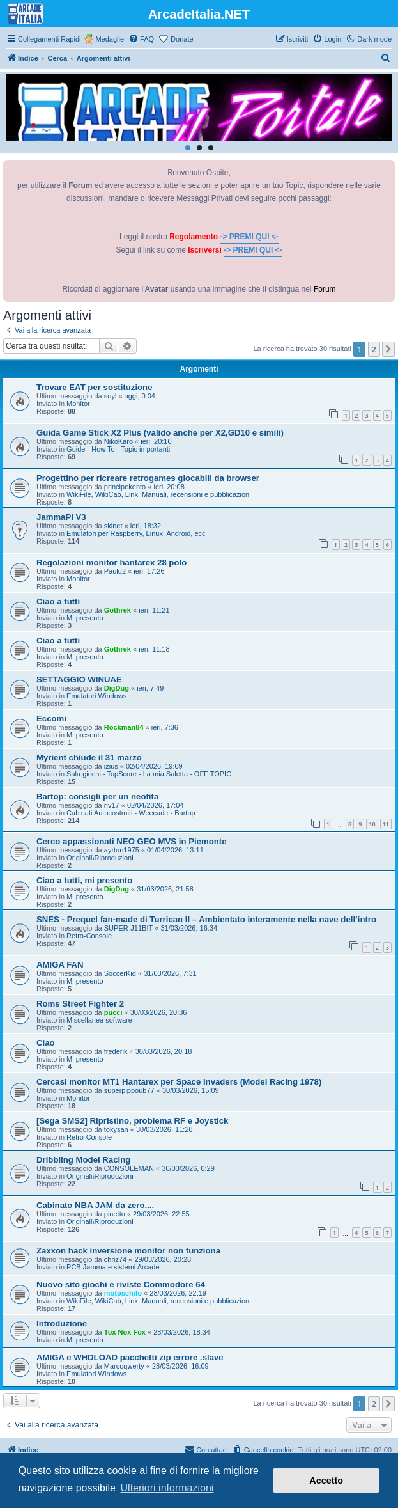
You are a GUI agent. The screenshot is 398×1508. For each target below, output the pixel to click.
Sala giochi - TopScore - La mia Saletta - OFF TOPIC (148, 774)
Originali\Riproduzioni (100, 857)
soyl (110, 396)
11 (386, 824)
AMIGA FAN (60, 965)
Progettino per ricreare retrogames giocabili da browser (147, 478)
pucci (113, 1012)
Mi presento (84, 618)
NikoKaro (118, 441)
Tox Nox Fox (125, 1332)
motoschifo (123, 1293)
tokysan (116, 1129)
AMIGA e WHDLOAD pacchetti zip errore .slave (130, 1357)
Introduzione (61, 1323)
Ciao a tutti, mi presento (84, 880)
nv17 (111, 805)
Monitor (78, 403)
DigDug (116, 688)
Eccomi (51, 718)
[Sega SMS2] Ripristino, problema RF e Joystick (132, 1121)
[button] (388, 349)
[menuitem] (141, 39)
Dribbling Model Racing (83, 1160)
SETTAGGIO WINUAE (79, 679)
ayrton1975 (121, 850)
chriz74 (115, 1259)
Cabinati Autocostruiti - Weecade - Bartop (130, 813)
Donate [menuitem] (182, 39)
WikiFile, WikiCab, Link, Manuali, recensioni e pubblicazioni (158, 494)
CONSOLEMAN (129, 1168)
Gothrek (117, 610)
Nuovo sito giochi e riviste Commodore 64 (120, 1284)
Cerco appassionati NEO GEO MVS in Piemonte (131, 841)
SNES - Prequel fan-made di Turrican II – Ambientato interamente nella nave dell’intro (206, 919)
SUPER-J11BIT (128, 928)
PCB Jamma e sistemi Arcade (113, 1267)
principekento (125, 487)
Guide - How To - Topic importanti (118, 449)
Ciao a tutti (58, 601)
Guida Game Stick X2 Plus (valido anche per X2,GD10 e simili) (160, 432)
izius (111, 766)
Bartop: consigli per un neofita (97, 796)
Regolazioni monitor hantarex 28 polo (111, 562)
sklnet (113, 526)
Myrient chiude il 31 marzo (89, 757)
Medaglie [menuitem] (109, 39)
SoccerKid (120, 973)
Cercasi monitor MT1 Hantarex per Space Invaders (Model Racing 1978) (178, 1082)
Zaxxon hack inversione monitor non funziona (128, 1250)
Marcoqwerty (124, 1366)
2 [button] (374, 349)
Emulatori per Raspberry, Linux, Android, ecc (135, 533)
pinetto (114, 1214)
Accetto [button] (326, 1480)
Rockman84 (124, 727)
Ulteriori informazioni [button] (167, 1487)
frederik (116, 1051)
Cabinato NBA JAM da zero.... (95, 1205)
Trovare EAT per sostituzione (94, 387)
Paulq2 (115, 571)
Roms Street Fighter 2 (80, 1004)
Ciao (45, 1043)
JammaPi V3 (61, 517)
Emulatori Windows (96, 696)
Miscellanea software (99, 1020)
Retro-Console (89, 935)
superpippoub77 (129, 1090)
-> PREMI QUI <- (249, 236)
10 (372, 824)
